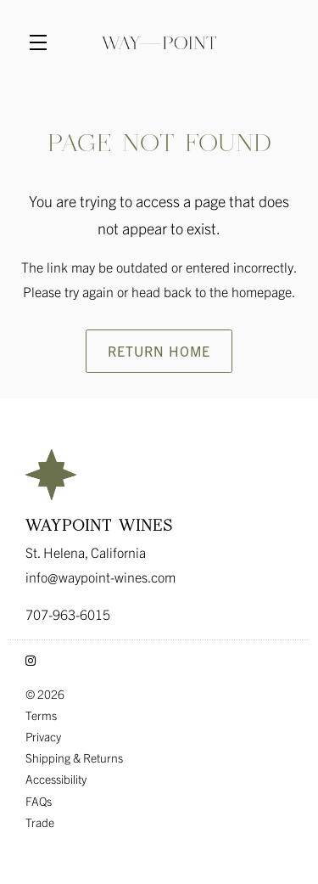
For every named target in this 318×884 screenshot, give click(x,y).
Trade (39, 822)
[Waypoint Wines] (159, 474)
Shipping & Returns (74, 757)
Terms (41, 715)
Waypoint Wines (159, 42)
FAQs (38, 800)
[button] (42, 42)
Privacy (43, 736)
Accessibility (55, 778)
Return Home (159, 350)
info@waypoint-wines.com (100, 576)
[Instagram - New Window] (30, 659)
